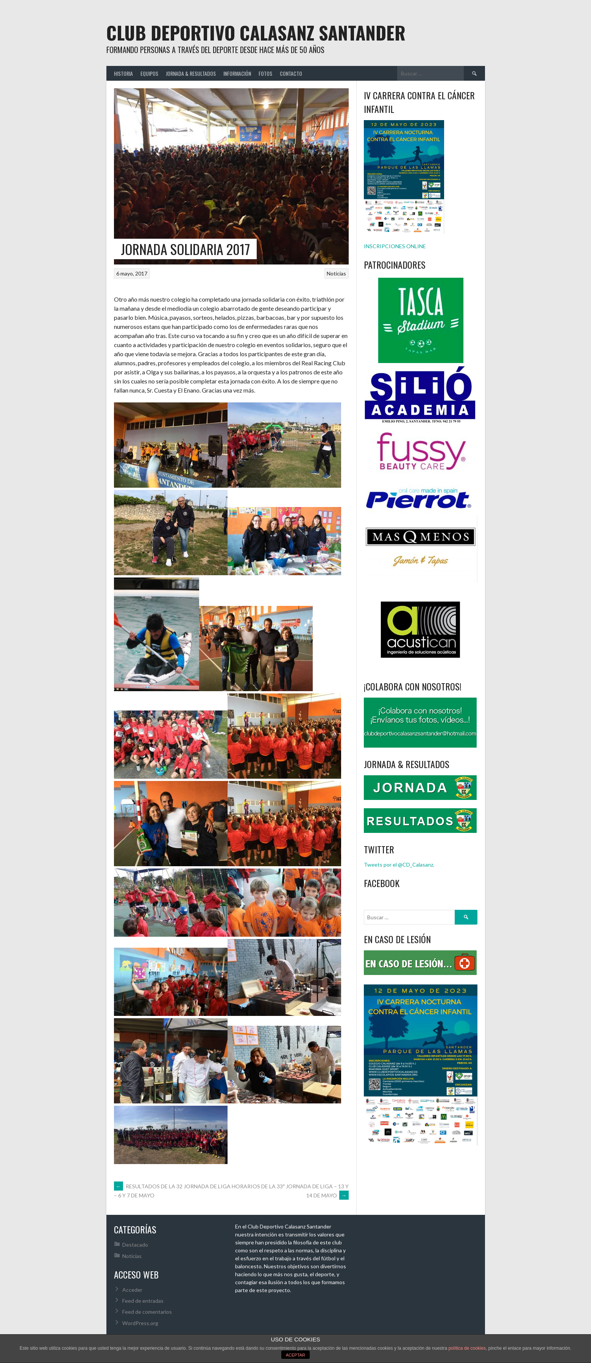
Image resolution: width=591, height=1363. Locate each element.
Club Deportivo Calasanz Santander (255, 32)
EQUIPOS (149, 73)
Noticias (336, 273)
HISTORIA (123, 73)
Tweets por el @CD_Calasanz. (399, 864)
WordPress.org (140, 1323)
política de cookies (467, 1348)
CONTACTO (291, 73)
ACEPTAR (295, 1355)
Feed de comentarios (147, 1311)
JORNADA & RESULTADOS (191, 73)
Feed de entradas (143, 1300)
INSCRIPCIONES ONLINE (395, 246)
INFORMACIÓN (237, 73)
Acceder (132, 1289)
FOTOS (265, 73)
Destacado (135, 1244)
